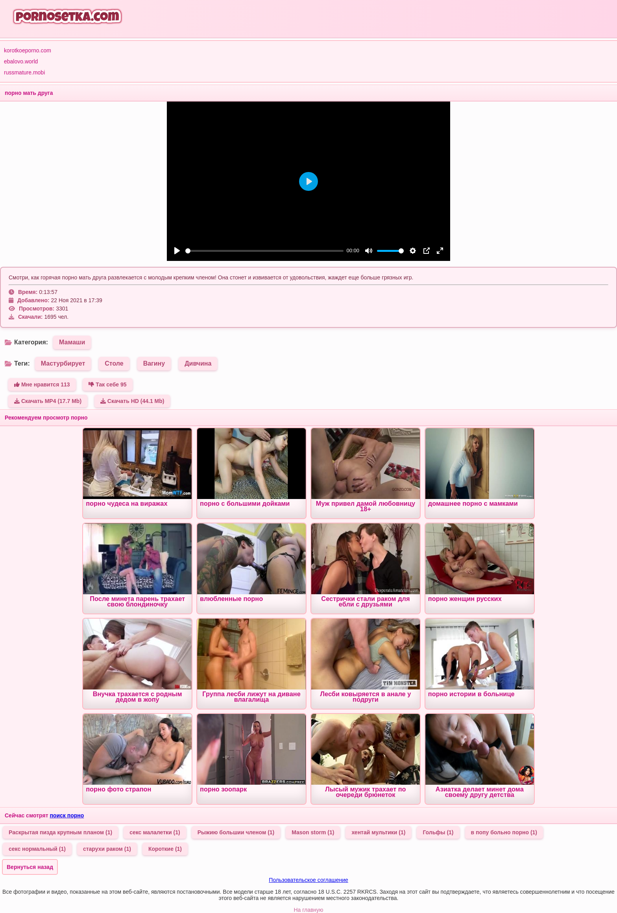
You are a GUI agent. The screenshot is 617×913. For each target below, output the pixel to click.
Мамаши (72, 342)
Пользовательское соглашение (308, 880)
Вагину (154, 363)
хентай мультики (378, 832)
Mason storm (313, 832)
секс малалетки (154, 832)
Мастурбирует (63, 363)
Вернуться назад (30, 867)
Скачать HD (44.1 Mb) (132, 401)
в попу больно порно (504, 832)
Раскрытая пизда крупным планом (60, 832)
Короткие (165, 849)
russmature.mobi (24, 72)
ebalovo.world (21, 61)
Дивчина (198, 363)
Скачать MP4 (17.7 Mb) (47, 401)
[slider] (264, 251)
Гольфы (438, 832)
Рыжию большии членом (236, 832)
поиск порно (67, 815)
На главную (308, 910)
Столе (114, 363)
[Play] (177, 250)
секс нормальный (37, 849)
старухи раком (107, 849)
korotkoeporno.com (27, 50)
